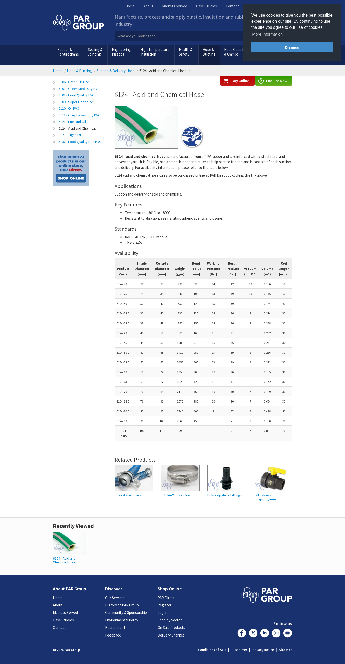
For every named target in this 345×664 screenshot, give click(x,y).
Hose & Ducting (209, 52)
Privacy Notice (263, 650)
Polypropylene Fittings (224, 495)
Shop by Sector (170, 620)
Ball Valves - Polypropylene (265, 497)
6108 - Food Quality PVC (76, 95)
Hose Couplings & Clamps (236, 52)
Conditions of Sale (212, 650)
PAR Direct (166, 597)
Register (164, 605)
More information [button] (267, 34)
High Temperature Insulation (154, 52)
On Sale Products (171, 627)
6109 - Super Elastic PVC (77, 102)
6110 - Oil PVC (69, 108)
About (148, 6)
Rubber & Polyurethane (68, 52)
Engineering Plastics (121, 52)
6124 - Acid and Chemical (77, 128)
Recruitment (115, 627)
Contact (232, 6)
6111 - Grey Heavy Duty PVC (79, 115)
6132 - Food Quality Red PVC (80, 141)
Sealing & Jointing (95, 52)
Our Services (115, 597)
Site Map (285, 650)
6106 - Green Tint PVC (75, 82)
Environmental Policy (121, 620)
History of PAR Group (122, 605)
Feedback (113, 635)
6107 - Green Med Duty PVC (79, 88)
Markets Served (174, 6)
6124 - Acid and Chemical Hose (64, 560)
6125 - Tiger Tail (70, 135)
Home (130, 6)
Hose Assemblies (128, 495)
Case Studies (206, 6)
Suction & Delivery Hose (115, 70)
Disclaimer (239, 650)
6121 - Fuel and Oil (72, 121)
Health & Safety (185, 52)
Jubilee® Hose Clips (176, 495)
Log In (163, 612)
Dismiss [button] (292, 47)
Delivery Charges (171, 635)
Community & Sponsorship (126, 612)
